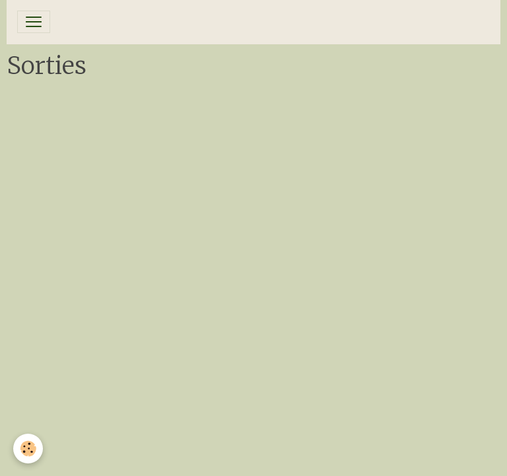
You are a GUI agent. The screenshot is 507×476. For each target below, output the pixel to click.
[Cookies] (28, 448)
